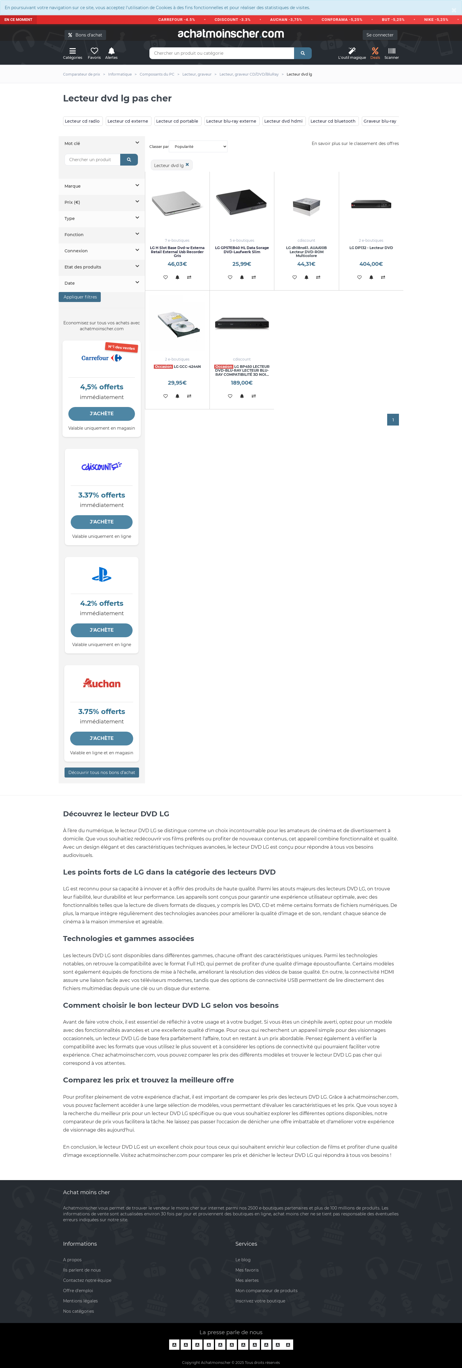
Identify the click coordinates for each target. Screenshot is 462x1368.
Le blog (243, 1259)
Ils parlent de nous (82, 1270)
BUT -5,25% (396, 19)
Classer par (188, 146)
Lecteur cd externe (128, 121)
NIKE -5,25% (439, 19)
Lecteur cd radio (82, 121)
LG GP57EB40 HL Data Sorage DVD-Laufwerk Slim (242, 250)
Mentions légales (80, 1301)
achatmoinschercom (231, 33)
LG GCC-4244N (177, 366)
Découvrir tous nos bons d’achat (101, 772)
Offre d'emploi (78, 1290)
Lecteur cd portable (177, 121)
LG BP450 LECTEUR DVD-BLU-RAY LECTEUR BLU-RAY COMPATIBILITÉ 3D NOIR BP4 (242, 372)
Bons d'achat (85, 35)
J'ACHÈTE (102, 413)
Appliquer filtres (79, 297)
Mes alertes (247, 1280)
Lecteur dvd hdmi (283, 121)
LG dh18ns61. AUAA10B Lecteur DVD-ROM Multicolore (306, 252)
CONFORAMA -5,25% (344, 19)
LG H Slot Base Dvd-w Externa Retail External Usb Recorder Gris (177, 252)
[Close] (454, 10)
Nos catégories (78, 1311)
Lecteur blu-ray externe (231, 121)
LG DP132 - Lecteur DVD (371, 248)
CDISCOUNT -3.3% (235, 19)
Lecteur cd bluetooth (333, 121)
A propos (72, 1259)
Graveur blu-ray (380, 121)
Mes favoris (247, 1270)
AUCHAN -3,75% (289, 19)
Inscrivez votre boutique (260, 1301)
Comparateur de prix (81, 74)
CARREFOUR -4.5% (179, 19)
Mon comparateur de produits (266, 1290)
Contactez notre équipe (87, 1280)
